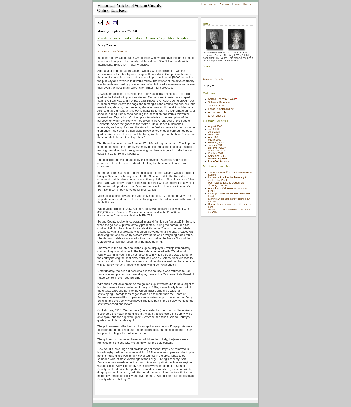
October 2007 (215, 153)
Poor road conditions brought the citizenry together (226, 184)
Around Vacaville (217, 112)
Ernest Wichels (216, 115)
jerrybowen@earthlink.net (112, 51)
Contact (248, 4)
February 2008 (216, 142)
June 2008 (214, 131)
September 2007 (217, 156)
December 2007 (217, 147)
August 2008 (215, 126)
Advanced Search (213, 79)
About (213, 4)
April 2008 (213, 137)
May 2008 (213, 134)
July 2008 (213, 129)
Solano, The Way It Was (223, 99)
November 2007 (217, 150)
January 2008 (215, 145)
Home (203, 4)
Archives (225, 4)
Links (237, 4)
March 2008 (214, 139)
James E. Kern (216, 105)
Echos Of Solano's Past (221, 109)
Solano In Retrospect (219, 102)
